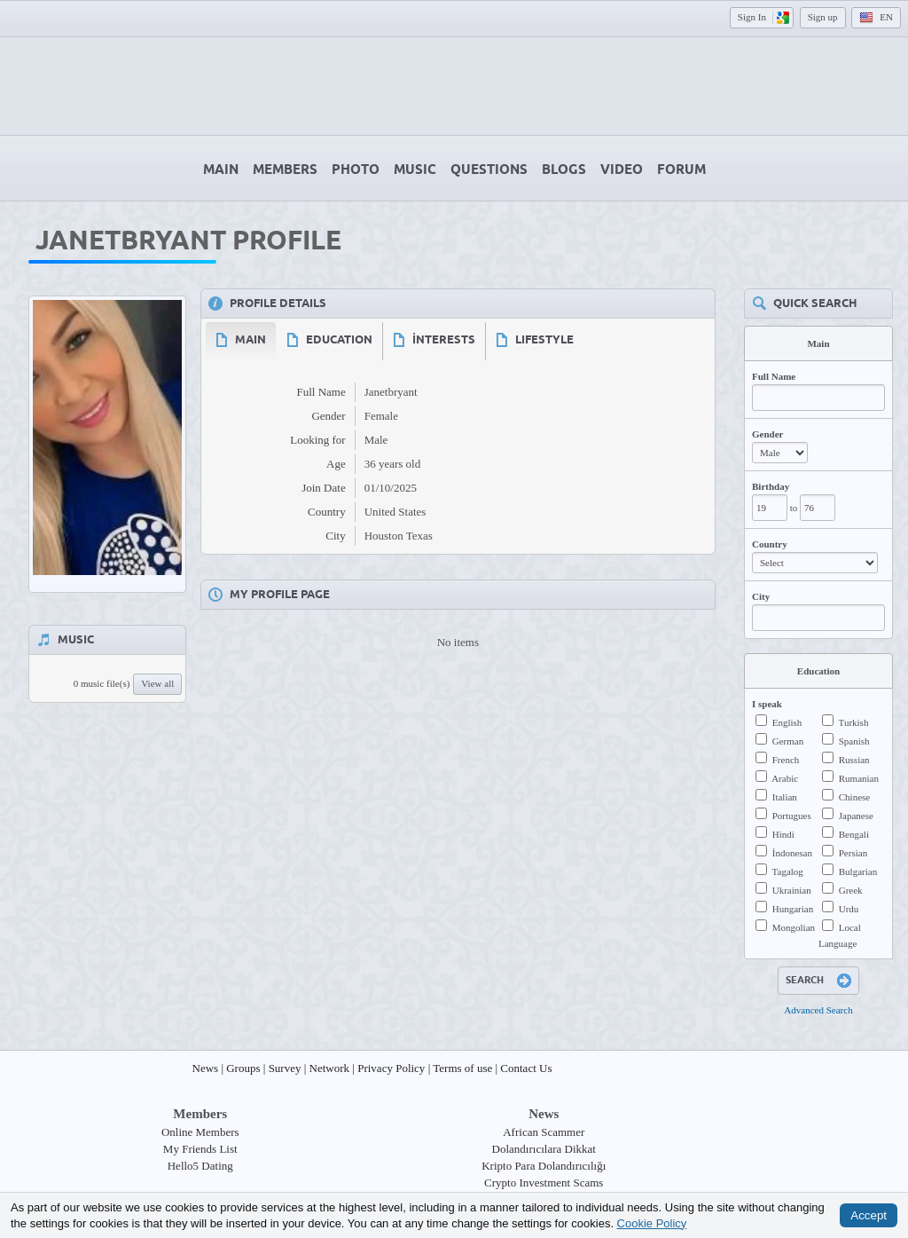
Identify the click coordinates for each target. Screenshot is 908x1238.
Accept (868, 1215)
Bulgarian (858, 871)
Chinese (854, 797)
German (787, 741)
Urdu (849, 908)
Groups (243, 1068)
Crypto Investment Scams (543, 1182)
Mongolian (793, 927)
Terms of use (462, 1068)
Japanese (856, 815)
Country (769, 544)
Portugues (791, 815)
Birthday (770, 486)
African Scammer (543, 1132)
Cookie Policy (652, 1222)
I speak (767, 703)
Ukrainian (791, 890)
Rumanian (859, 778)
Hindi (783, 834)
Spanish (854, 741)
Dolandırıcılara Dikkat (544, 1148)
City (761, 596)
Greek (851, 890)
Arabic (784, 778)
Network (329, 1068)
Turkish (854, 722)
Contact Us (526, 1068)
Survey (285, 1068)
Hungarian (792, 908)
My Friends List (200, 1148)
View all (157, 683)
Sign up (823, 17)
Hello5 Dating (200, 1165)
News (205, 1068)
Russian (854, 759)
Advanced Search (818, 1010)
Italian (784, 797)
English (787, 722)
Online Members (200, 1132)
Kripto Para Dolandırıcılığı (543, 1165)
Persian (853, 853)
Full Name (773, 376)
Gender (767, 434)
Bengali (854, 834)
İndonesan (792, 853)
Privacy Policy (391, 1068)
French (786, 759)
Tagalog (787, 871)
